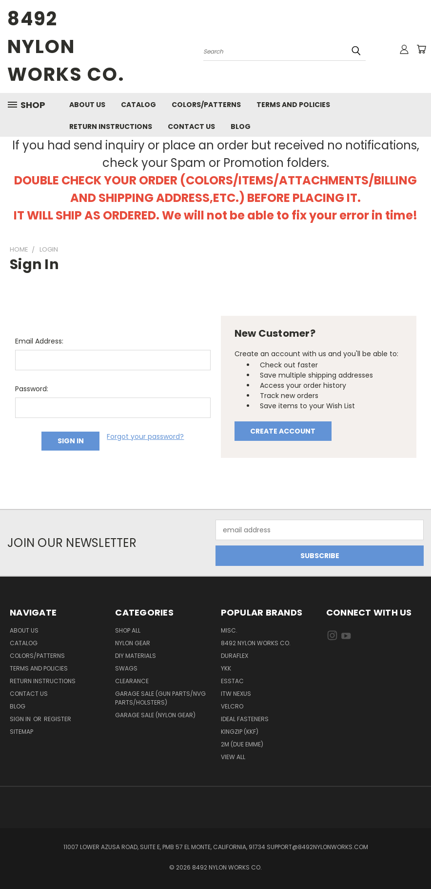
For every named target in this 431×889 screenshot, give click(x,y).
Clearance (132, 681)
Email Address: (39, 341)
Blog (241, 126)
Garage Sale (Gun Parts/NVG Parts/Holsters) (160, 698)
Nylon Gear (132, 643)
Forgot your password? (145, 436)
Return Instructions (110, 126)
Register (57, 719)
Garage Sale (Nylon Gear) (155, 715)
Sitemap (21, 731)
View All (233, 757)
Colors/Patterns (206, 104)
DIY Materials (135, 656)
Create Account (282, 431)
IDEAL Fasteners (245, 719)
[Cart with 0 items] (421, 49)
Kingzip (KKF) (239, 731)
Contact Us (191, 126)
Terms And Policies (293, 104)
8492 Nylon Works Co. (256, 643)
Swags (126, 668)
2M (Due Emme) (242, 744)
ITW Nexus (236, 693)
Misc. (229, 630)
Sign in (21, 719)
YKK (226, 668)
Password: (31, 389)
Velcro (232, 706)
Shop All (127, 630)
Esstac (232, 681)
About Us (87, 104)
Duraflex (234, 656)
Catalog (138, 104)
